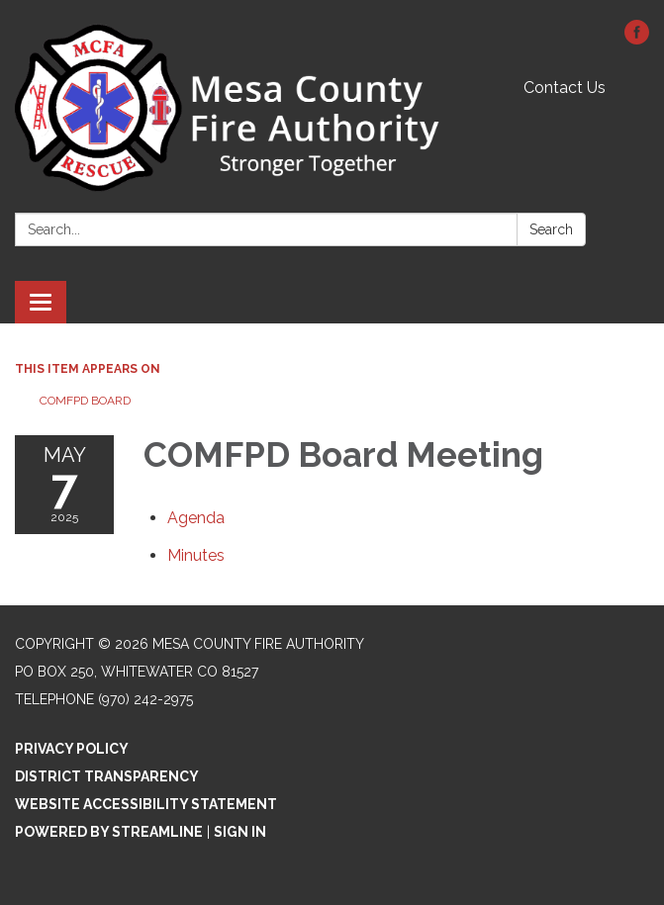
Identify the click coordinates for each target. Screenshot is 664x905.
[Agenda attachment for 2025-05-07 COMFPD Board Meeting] (196, 517)
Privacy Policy (72, 749)
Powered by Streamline (109, 832)
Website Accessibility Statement (146, 804)
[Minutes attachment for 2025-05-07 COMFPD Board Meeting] (196, 555)
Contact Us (564, 87)
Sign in (240, 832)
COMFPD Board (85, 400)
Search (551, 229)
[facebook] (636, 39)
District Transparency (107, 776)
